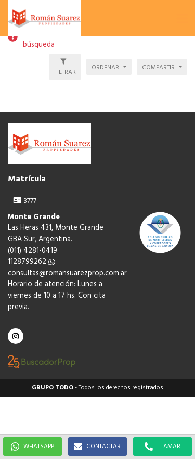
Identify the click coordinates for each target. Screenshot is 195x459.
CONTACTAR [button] (97, 446)
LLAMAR (162, 446)
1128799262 (31, 262)
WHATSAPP (32, 446)
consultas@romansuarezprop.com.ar (67, 273)
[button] (182, 18)
